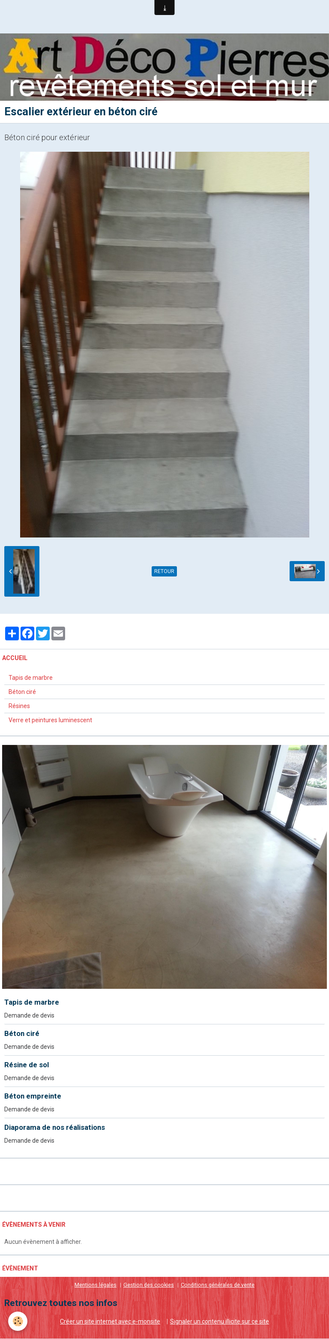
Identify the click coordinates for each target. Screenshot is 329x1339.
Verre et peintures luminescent (50, 720)
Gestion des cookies (148, 1285)
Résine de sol (26, 1065)
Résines (19, 706)
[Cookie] (18, 1321)
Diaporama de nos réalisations (54, 1127)
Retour (164, 572)
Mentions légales (96, 1285)
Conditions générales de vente (217, 1285)
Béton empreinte (32, 1096)
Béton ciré (22, 692)
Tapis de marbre (31, 678)
